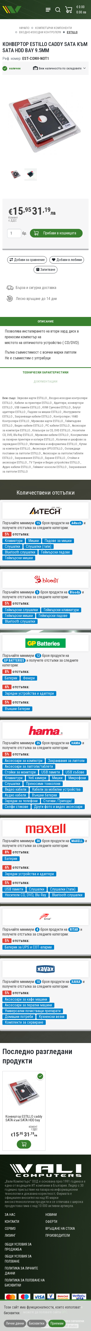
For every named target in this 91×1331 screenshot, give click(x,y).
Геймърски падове (55, 552)
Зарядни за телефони (21, 801)
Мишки (33, 540)
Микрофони (77, 778)
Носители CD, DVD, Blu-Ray (25, 895)
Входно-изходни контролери (40, 32)
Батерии (11, 678)
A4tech (76, 523)
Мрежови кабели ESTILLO (52, 435)
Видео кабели (15, 789)
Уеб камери (37, 778)
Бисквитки (36, 1323)
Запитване (46, 269)
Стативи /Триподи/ (57, 801)
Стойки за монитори (20, 772)
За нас (10, 1215)
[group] (45, 123)
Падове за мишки (58, 540)
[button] (60, 68)
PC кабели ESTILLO (58, 425)
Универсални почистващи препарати (33, 1011)
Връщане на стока (60, 1228)
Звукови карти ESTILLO (32, 398)
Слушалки (12, 546)
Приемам (57, 1323)
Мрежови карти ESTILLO (47, 421)
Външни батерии (17, 708)
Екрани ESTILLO (55, 458)
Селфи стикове (16, 806)
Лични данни (15, 1323)
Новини (51, 1215)
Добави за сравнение (27, 260)
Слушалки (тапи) (38, 546)
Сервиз (10, 1228)
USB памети (50, 772)
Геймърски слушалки (21, 610)
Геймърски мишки (19, 558)
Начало (24, 28)
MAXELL (77, 841)
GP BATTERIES (14, 660)
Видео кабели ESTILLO (29, 425)
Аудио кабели (15, 795)
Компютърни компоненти (53, 28)
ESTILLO (72, 32)
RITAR (74, 929)
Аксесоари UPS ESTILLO (47, 448)
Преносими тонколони (43, 783)
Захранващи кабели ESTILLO (33, 416)
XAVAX (75, 982)
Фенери (29, 678)
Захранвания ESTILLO (29, 458)
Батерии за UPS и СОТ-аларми (28, 947)
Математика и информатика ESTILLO (54, 444)
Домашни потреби (19, 1016)
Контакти (12, 1222)
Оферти (51, 1222)
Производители (58, 1235)
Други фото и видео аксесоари (58, 806)
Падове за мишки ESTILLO (45, 412)
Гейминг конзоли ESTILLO (50, 467)
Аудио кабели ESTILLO (17, 467)
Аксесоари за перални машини (28, 1005)
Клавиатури (14, 540)
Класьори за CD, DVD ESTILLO (51, 430)
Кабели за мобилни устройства (56, 789)
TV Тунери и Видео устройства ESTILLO (54, 462)
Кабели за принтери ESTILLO (33, 403)
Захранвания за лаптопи (66, 760)
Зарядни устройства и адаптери (29, 693)
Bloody (75, 592)
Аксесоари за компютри (23, 760)
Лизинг (10, 1235)
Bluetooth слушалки (20, 552)
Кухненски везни (51, 1016)
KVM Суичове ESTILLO (56, 407)
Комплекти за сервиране (24, 1022)
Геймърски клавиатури (61, 610)
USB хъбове (75, 772)
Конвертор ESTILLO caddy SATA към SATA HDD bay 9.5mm (24, 1118)
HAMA (75, 743)
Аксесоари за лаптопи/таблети (29, 766)
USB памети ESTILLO (28, 407)
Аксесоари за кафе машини (26, 999)
